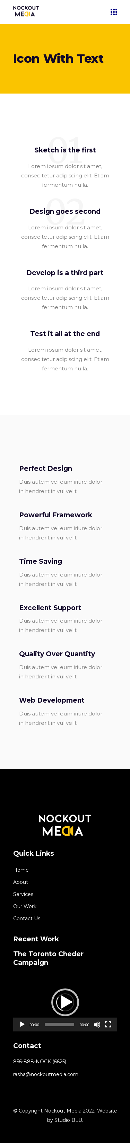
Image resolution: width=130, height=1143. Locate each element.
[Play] (22, 1024)
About (20, 882)
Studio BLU (68, 1120)
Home (21, 870)
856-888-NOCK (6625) (39, 1061)
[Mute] (97, 1024)
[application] (65, 1002)
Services (23, 894)
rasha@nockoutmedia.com (45, 1074)
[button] (65, 1002)
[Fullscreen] (108, 1024)
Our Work (24, 906)
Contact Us (26, 918)
